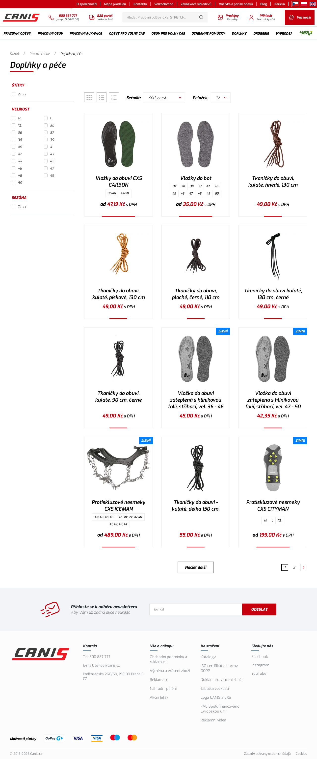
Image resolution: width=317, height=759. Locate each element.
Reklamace (159, 679)
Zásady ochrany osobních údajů (267, 754)
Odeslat (259, 609)
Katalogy (208, 656)
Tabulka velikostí (215, 688)
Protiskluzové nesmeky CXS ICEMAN (118, 505)
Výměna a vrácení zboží (170, 670)
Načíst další (195, 567)
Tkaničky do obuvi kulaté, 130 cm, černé (273, 294)
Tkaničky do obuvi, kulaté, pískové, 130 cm (118, 294)
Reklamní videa (213, 720)
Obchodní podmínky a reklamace (168, 659)
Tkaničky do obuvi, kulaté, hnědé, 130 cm (273, 181)
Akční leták (159, 697)
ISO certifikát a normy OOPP (219, 668)
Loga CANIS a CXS (216, 697)
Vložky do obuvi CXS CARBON (118, 181)
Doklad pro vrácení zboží (221, 679)
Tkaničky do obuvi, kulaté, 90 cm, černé (118, 396)
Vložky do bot (195, 178)
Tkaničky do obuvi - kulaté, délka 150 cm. (195, 505)
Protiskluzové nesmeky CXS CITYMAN (273, 505)
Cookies (301, 754)
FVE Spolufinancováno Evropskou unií (220, 709)
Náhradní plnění (163, 688)
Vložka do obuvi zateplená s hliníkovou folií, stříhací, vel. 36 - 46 (195, 400)
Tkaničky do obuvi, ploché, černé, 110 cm (195, 294)
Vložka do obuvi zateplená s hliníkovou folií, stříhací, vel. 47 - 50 (273, 400)
